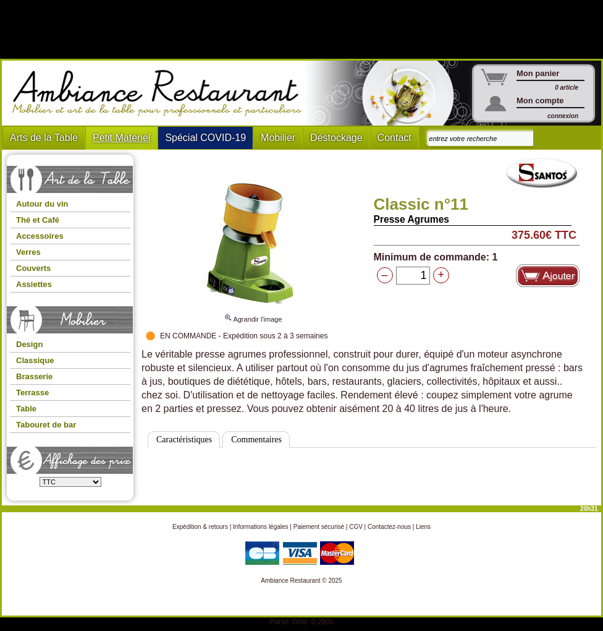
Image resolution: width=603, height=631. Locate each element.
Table (26, 408)
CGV (356, 526)
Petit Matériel (121, 137)
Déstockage (336, 137)
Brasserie (34, 376)
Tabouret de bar (46, 424)
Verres (28, 252)
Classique (35, 360)
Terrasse (32, 392)
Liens (423, 526)
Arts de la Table (44, 137)
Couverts (33, 268)
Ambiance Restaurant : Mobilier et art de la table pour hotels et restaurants (161, 93)
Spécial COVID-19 (205, 137)
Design (29, 344)
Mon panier (538, 73)
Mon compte (540, 100)
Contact (394, 137)
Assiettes (34, 284)
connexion (562, 116)
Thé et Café (37, 220)
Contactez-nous (389, 526)
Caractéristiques (184, 439)
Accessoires (40, 236)
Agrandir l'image (253, 313)
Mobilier (278, 137)
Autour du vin (42, 203)
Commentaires (256, 439)
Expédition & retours (200, 526)
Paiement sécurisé (318, 526)
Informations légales (261, 526)
